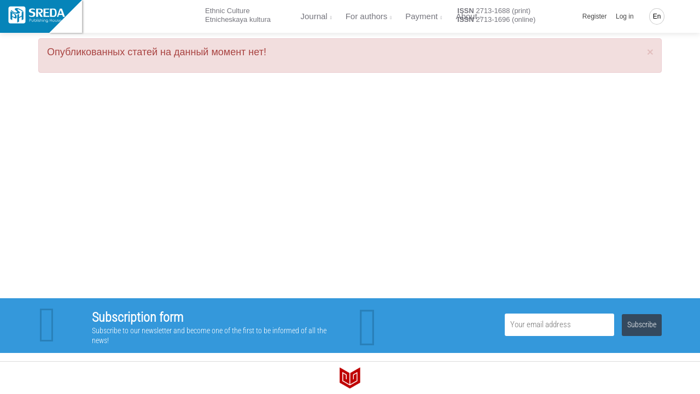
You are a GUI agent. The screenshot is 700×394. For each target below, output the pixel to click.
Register (594, 16)
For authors (367, 16)
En (657, 16)
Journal (314, 16)
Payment (421, 16)
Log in (625, 16)
